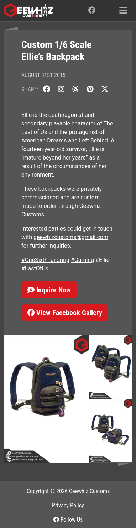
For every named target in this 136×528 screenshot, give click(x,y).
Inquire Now (49, 290)
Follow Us (68, 519)
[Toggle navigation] (123, 10)
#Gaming (82, 260)
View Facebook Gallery (64, 312)
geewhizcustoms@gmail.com (70, 237)
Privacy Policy (68, 505)
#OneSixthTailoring (45, 260)
